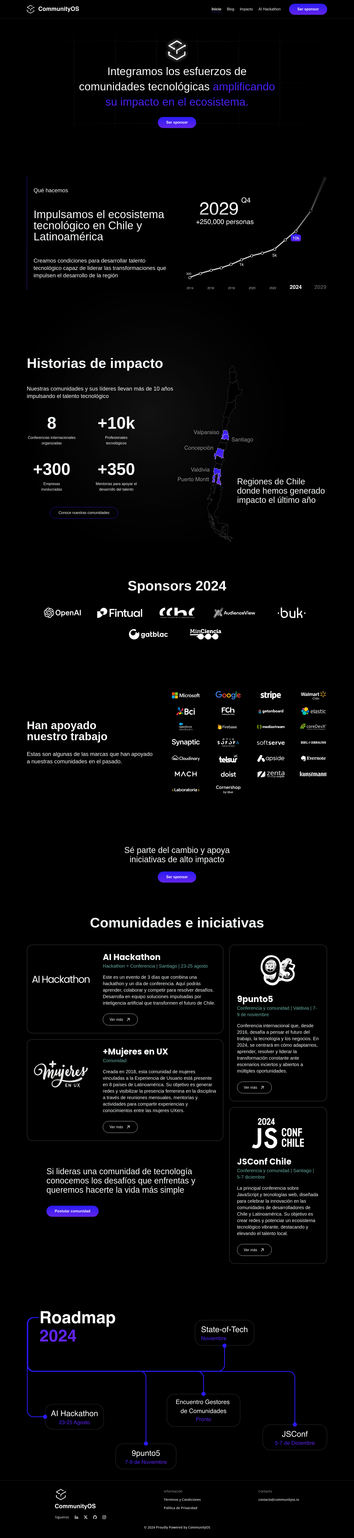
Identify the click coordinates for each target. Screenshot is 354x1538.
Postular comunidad (72, 1211)
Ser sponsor (308, 9)
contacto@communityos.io (278, 1499)
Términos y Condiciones (182, 1499)
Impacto (246, 9)
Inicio (216, 9)
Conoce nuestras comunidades (84, 513)
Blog (230, 9)
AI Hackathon (270, 9)
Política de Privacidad (180, 1508)
